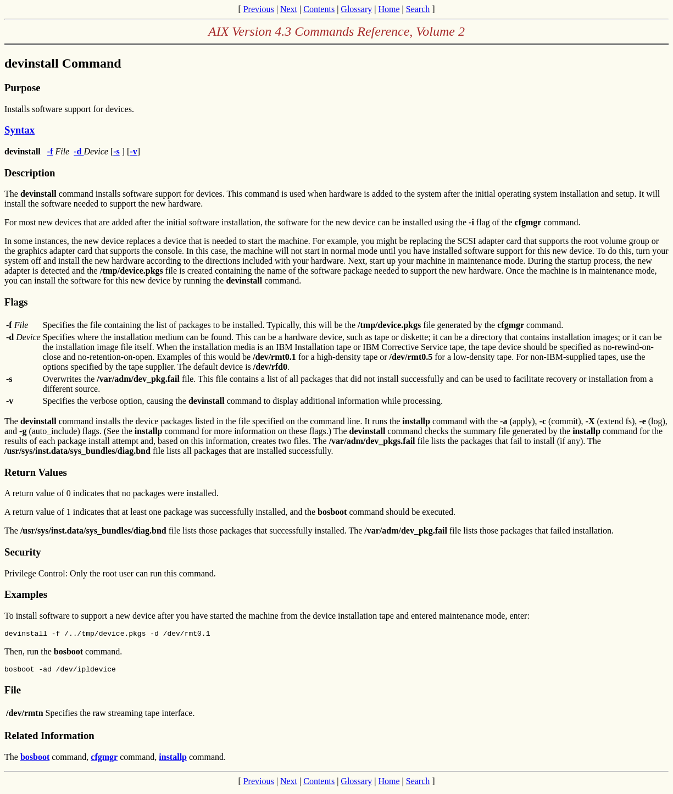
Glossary (356, 9)
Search (418, 9)
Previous (258, 9)
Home (388, 9)
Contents (319, 9)
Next (288, 9)
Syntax (19, 130)
